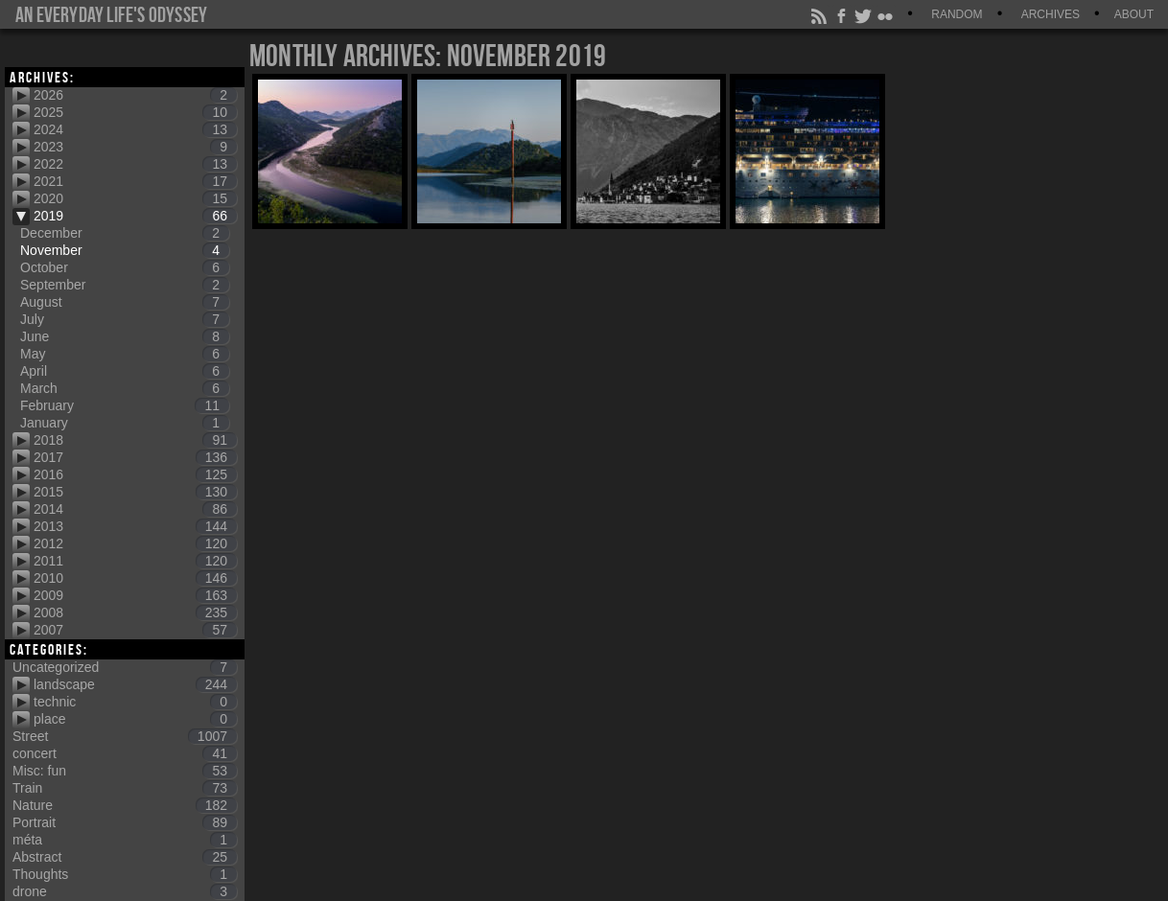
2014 (135, 509)
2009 (135, 595)
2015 (135, 491)
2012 (135, 543)
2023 (135, 146)
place (135, 719)
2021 (135, 181)
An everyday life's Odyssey (111, 14)
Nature (124, 805)
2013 (135, 526)
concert (124, 753)
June (124, 336)
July (124, 319)
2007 (135, 629)
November (124, 250)
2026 (135, 95)
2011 (135, 560)
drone (124, 891)
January (124, 422)
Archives (1050, 14)
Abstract (124, 857)
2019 (135, 215)
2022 (135, 164)
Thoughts (124, 874)
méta (124, 839)
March (124, 388)
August (124, 302)
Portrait (124, 822)
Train (124, 788)
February (124, 405)
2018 (135, 440)
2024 (135, 129)
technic (135, 701)
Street (124, 736)
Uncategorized (124, 667)
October (124, 267)
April (124, 371)
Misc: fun (124, 770)
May (124, 353)
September (124, 284)
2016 (135, 474)
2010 (135, 578)
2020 (135, 198)
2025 (135, 112)
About (1134, 14)
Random (956, 14)
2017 (135, 457)
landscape (135, 684)
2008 (135, 612)
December (124, 233)
